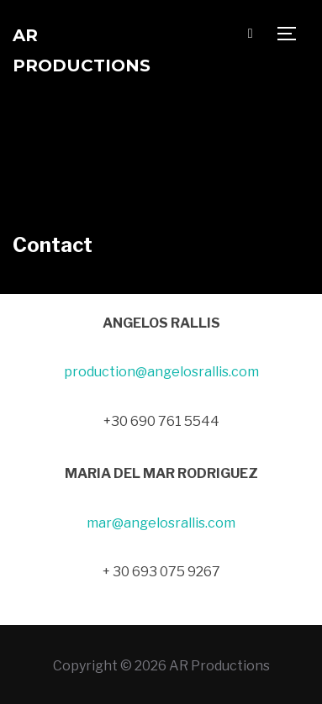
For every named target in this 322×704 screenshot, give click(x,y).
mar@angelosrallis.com (161, 523)
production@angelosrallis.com (161, 372)
